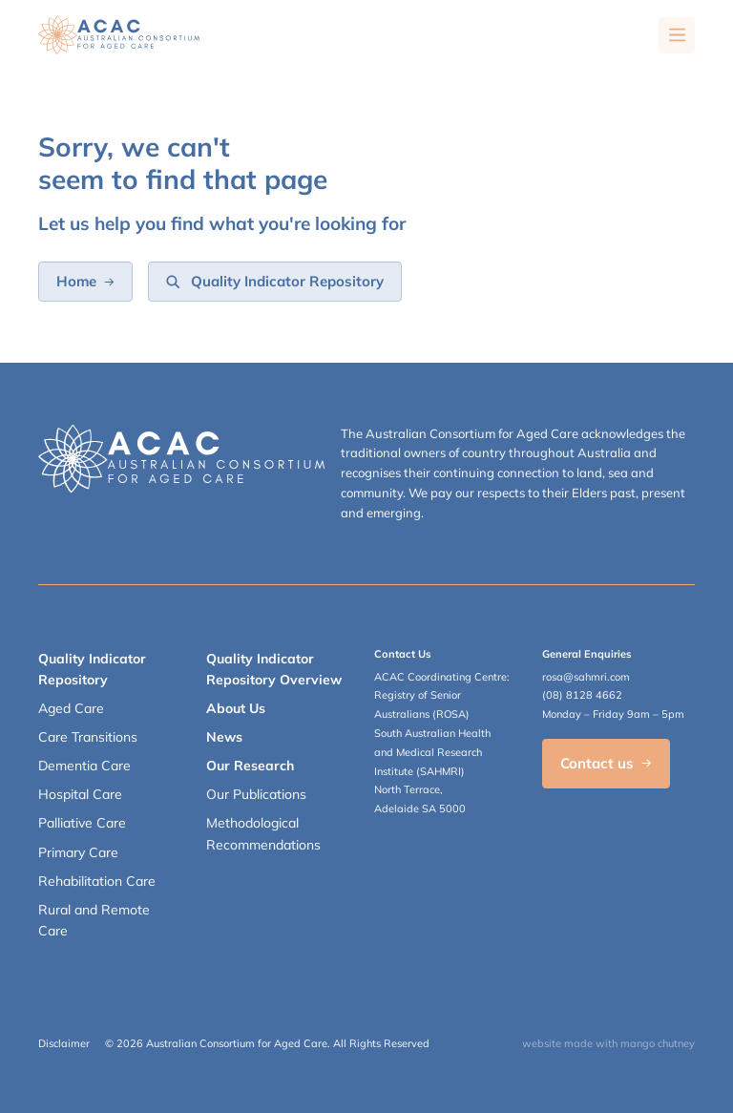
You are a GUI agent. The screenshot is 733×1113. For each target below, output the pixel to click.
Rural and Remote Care (94, 920)
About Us (235, 708)
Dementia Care (84, 765)
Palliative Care (82, 822)
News (224, 737)
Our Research (250, 765)
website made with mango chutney (608, 1043)
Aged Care (71, 708)
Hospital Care (80, 794)
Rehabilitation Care (97, 881)
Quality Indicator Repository (92, 669)
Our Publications (256, 794)
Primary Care (78, 852)
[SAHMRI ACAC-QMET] (118, 34)
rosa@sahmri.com (586, 676)
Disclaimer (64, 1043)
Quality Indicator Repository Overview (274, 669)
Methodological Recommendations (263, 833)
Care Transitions (87, 737)
